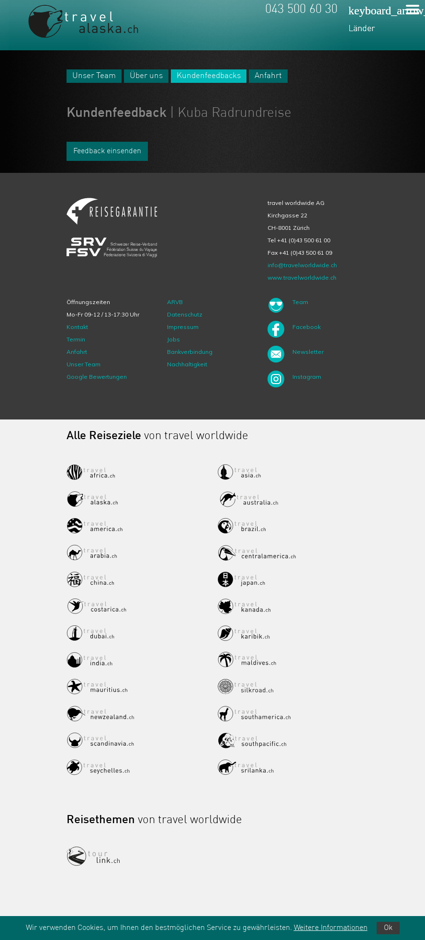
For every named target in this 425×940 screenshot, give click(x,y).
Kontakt (77, 326)
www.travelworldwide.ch (302, 277)
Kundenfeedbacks (209, 76)
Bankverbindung (189, 351)
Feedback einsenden (107, 151)
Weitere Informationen (331, 928)
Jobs (173, 339)
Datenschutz (184, 314)
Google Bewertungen (97, 376)
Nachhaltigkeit (187, 364)
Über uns (146, 76)
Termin (76, 339)
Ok (388, 928)
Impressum (183, 326)
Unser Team (94, 76)
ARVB (175, 302)
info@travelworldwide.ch (302, 265)
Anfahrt (268, 76)
